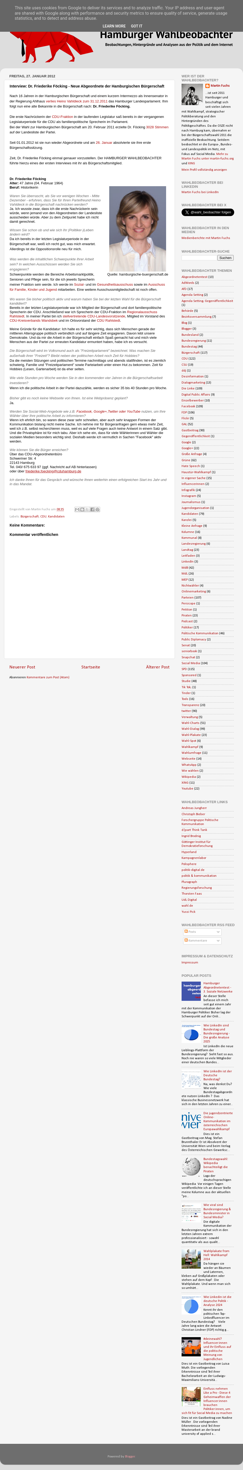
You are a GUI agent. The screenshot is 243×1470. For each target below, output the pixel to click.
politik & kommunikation (199, 876)
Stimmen (161, 127)
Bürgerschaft (30, 516)
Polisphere (189, 864)
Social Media (191, 663)
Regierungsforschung (197, 888)
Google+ (187, 448)
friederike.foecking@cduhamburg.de (53, 471)
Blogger (187, 328)
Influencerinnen (193, 484)
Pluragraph (189, 882)
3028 (150, 127)
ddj (184, 370)
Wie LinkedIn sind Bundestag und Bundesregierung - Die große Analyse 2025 (216, 1033)
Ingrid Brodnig (191, 836)
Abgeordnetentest (194, 277)
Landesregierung (194, 543)
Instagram (189, 496)
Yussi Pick (188, 912)
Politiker (187, 627)
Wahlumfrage (191, 753)
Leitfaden (188, 555)
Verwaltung (190, 717)
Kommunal (189, 538)
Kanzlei (187, 520)
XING (191, 163)
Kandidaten (56, 516)
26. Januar (104, 143)
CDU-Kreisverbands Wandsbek (34, 320)
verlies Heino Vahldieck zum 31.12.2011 (77, 101)
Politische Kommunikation (200, 633)
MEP (185, 579)
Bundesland (190, 335)
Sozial (78, 284)
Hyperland (189, 852)
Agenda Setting (192, 295)
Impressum (190, 962)
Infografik (188, 490)
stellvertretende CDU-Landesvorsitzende (94, 316)
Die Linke (188, 388)
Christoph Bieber (193, 814)
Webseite (188, 758)
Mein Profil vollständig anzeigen (204, 170)
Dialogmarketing (193, 382)
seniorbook (189, 651)
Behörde (187, 311)
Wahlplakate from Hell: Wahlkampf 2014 (216, 1255)
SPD (184, 669)
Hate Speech (191, 466)
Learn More (114, 26)
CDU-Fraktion (62, 117)
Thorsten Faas (192, 893)
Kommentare (196, 940)
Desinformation (193, 376)
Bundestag (189, 346)
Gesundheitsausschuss (115, 284)
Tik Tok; (186, 687)
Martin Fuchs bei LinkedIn (200, 192)
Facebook (188, 406)
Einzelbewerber (193, 400)
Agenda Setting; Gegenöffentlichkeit (207, 301)
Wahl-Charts (190, 723)
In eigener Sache (194, 478)
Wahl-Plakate (191, 735)
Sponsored (189, 675)
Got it (136, 26)
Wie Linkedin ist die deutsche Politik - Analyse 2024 (217, 1301)
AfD (184, 289)
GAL (184, 424)
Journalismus (191, 502)
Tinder (186, 693)
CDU (43, 516)
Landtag (187, 550)
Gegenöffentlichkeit (196, 436)
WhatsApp (189, 765)
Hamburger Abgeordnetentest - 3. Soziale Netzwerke (218, 987)
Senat (186, 645)
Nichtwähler (190, 585)
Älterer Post (158, 667)
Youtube (187, 788)
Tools (185, 699)
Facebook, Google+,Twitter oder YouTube (108, 411)
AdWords (188, 283)
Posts (190, 932)
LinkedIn (188, 561)
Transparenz (190, 705)
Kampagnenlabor (194, 858)
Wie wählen (190, 770)
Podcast (187, 621)
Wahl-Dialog (190, 729)
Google (186, 442)
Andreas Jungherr (194, 808)
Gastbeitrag (190, 430)
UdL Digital (189, 900)
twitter (186, 711)
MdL (185, 573)
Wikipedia (189, 777)
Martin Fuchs (220, 85)
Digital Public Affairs (196, 394)
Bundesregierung (194, 340)
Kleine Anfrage (192, 526)
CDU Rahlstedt (108, 320)
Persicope (188, 603)
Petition (187, 609)
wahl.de (187, 905)
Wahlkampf (190, 747)
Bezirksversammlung (196, 316)
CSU (184, 364)
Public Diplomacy (194, 639)
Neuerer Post (22, 667)
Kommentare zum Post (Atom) (48, 677)
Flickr (185, 418)
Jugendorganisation (195, 508)
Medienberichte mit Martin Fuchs (206, 238)
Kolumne (188, 532)
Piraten (187, 615)
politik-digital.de (193, 870)
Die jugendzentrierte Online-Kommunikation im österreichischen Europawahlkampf (218, 1121)
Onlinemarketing (194, 591)
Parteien (188, 597)
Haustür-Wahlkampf (196, 472)
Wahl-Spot (189, 741)
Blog (184, 323)
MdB (185, 567)
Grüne (186, 460)
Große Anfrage (192, 454)
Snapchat (188, 657)
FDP (184, 412)
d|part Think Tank (194, 830)
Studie (186, 681)
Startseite (90, 667)
